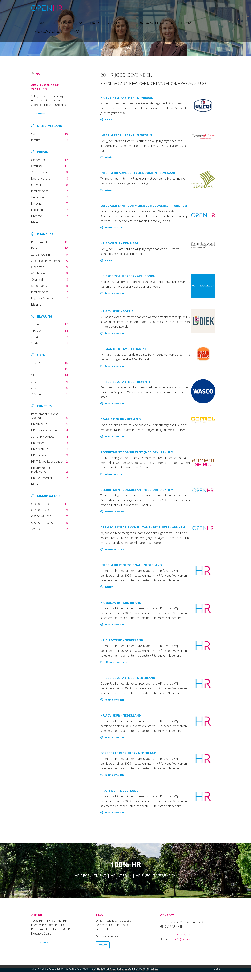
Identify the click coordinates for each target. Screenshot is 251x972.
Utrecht (36, 185)
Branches (45, 234)
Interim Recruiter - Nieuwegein (126, 135)
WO (37, 73)
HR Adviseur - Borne (116, 311)
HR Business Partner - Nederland (127, 678)
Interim (36, 140)
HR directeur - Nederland (121, 640)
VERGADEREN (191, 7)
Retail (35, 248)
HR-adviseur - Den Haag (119, 243)
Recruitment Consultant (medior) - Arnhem (136, 452)
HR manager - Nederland (120, 603)
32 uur (36, 375)
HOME (74, 7)
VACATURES (107, 7)
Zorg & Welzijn (41, 254)
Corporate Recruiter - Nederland (128, 753)
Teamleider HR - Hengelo (120, 419)
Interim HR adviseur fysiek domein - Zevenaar (137, 173)
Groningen (38, 197)
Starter (36, 343)
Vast (34, 134)
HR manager (39, 455)
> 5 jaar (36, 324)
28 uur (35, 388)
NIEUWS (88, 7)
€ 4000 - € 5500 (41, 504)
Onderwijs (38, 267)
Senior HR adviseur (44, 436)
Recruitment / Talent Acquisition (44, 416)
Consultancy (39, 286)
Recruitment (39, 242)
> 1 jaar (36, 337)
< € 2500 (37, 529)
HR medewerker (42, 478)
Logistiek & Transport (45, 298)
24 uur (36, 381)
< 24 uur (37, 394)
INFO (209, 7)
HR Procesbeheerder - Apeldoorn (127, 276)
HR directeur (39, 449)
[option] (125, 28)
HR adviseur (39, 424)
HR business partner (45, 430)
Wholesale (38, 273)
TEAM (173, 7)
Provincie (45, 152)
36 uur (36, 369)
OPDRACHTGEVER (153, 7)
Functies (44, 406)
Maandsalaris (48, 496)
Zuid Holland (40, 172)
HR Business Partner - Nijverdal (126, 98)
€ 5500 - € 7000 (41, 510)
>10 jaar (36, 330)
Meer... (36, 222)
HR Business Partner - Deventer (126, 382)
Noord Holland (41, 178)
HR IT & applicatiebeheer (47, 461)
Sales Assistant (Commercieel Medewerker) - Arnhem (143, 206)
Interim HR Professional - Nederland (131, 565)
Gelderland (39, 160)
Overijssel (37, 166)
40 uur (35, 363)
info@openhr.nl (185, 939)
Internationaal (40, 191)
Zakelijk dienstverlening (46, 261)
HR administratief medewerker (42, 469)
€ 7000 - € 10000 (42, 522)
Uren (41, 355)
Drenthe (37, 216)
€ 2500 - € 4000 (41, 516)
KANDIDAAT (128, 7)
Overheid (37, 279)
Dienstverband (49, 126)
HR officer (38, 443)
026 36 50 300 (184, 935)
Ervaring (44, 316)
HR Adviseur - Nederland (120, 715)
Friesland (37, 210)
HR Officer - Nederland (119, 791)
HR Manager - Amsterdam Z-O (123, 349)
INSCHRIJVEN (39, 113)
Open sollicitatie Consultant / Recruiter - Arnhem (142, 527)
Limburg (36, 203)
